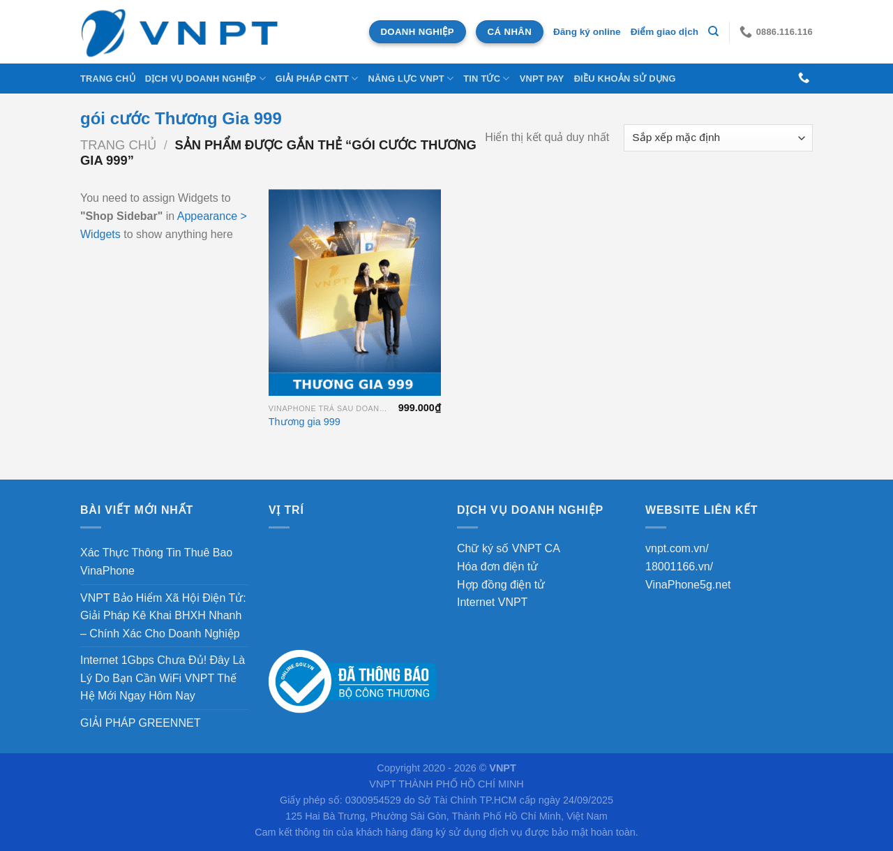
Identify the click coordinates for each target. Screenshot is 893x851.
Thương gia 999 (304, 421)
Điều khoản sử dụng (625, 78)
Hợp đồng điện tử (501, 585)
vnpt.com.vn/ (677, 548)
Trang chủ (107, 78)
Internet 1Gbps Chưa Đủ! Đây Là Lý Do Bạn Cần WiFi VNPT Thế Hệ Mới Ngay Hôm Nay (162, 678)
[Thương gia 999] (355, 292)
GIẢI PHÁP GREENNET (140, 723)
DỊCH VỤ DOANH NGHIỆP (205, 78)
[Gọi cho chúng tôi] (803, 78)
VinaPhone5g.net (687, 585)
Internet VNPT (492, 602)
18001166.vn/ (679, 566)
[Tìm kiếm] (713, 31)
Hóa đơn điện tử (497, 566)
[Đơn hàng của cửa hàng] (718, 137)
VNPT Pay (542, 78)
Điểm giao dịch (664, 32)
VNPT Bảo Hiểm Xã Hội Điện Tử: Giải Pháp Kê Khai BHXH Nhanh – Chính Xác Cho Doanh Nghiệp (163, 615)
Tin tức (486, 78)
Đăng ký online (587, 32)
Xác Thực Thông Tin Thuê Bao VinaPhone (156, 562)
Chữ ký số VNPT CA (508, 548)
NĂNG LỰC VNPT (410, 78)
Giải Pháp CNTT (317, 78)
